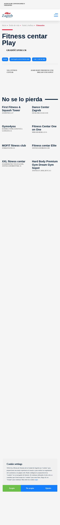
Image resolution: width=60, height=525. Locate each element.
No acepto (30, 488)
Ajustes (48, 488)
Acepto (12, 488)
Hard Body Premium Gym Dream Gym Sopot (44, 71)
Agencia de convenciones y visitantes (14, 4)
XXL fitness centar (9, 71)
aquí (36, 479)
